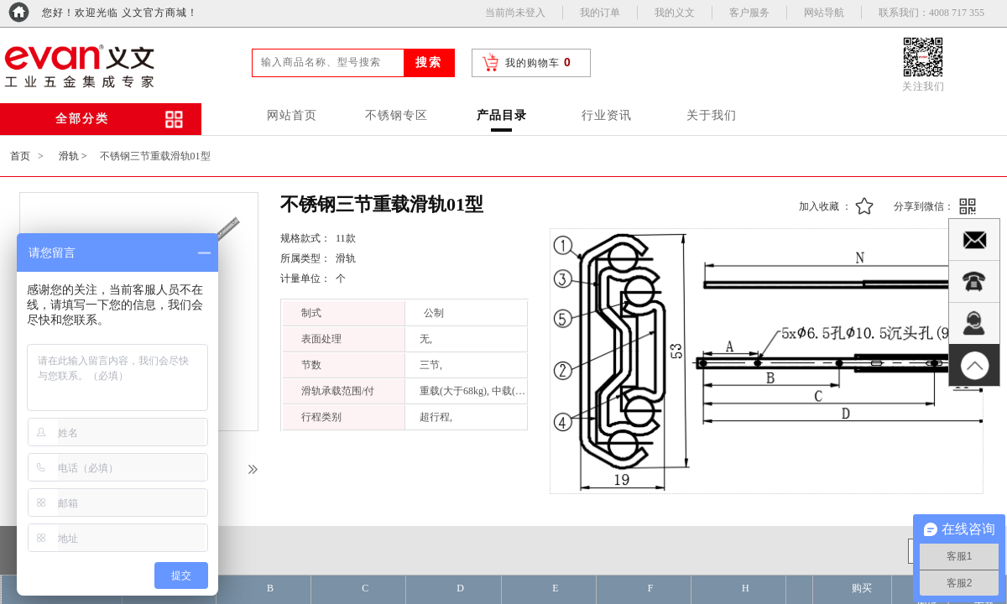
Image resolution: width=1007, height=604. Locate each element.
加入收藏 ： (825, 206)
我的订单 (600, 12)
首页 (20, 156)
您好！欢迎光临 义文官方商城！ (120, 12)
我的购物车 (532, 63)
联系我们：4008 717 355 (931, 12)
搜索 (428, 62)
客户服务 (749, 12)
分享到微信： (924, 206)
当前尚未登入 (515, 12)
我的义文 (675, 12)
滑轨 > (73, 156)
